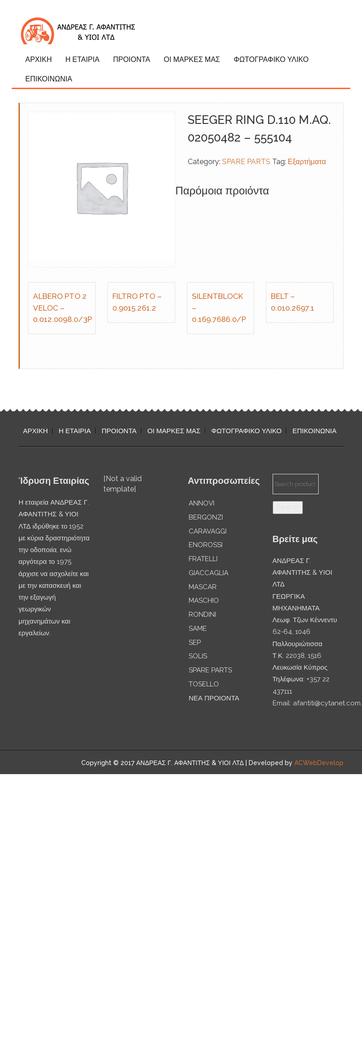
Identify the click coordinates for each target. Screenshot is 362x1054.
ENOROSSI (206, 545)
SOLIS (198, 656)
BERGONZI (206, 517)
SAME (198, 628)
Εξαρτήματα (307, 161)
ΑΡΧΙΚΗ (38, 59)
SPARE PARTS (246, 161)
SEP (195, 642)
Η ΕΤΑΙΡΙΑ (82, 59)
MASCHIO (204, 600)
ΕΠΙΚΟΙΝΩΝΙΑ (48, 79)
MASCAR (203, 587)
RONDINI (202, 614)
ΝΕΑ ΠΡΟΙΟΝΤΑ (214, 698)
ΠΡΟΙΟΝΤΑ (131, 59)
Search (287, 507)
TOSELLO (204, 684)
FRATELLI (203, 559)
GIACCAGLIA (208, 573)
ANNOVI (201, 503)
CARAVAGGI (208, 531)
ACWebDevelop (318, 762)
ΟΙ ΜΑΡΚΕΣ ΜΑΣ (192, 59)
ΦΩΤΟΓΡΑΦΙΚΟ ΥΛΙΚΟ (270, 59)
